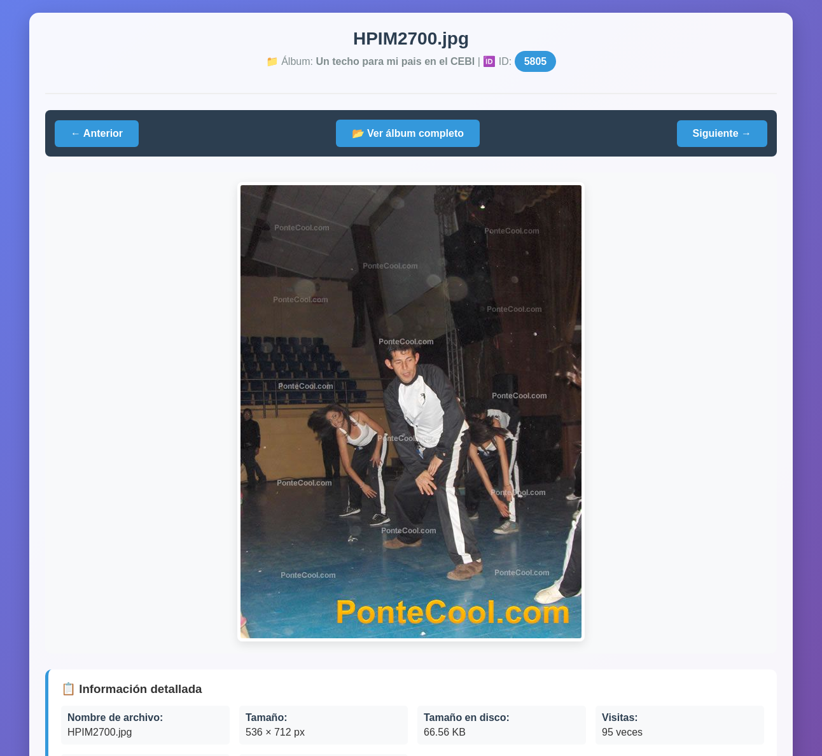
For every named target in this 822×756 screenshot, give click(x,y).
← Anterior (97, 133)
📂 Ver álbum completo (408, 133)
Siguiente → (722, 133)
